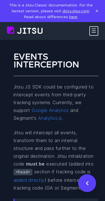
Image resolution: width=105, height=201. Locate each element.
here (73, 17)
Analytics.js (50, 118)
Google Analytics (50, 110)
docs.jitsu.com (75, 11)
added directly (29, 180)
